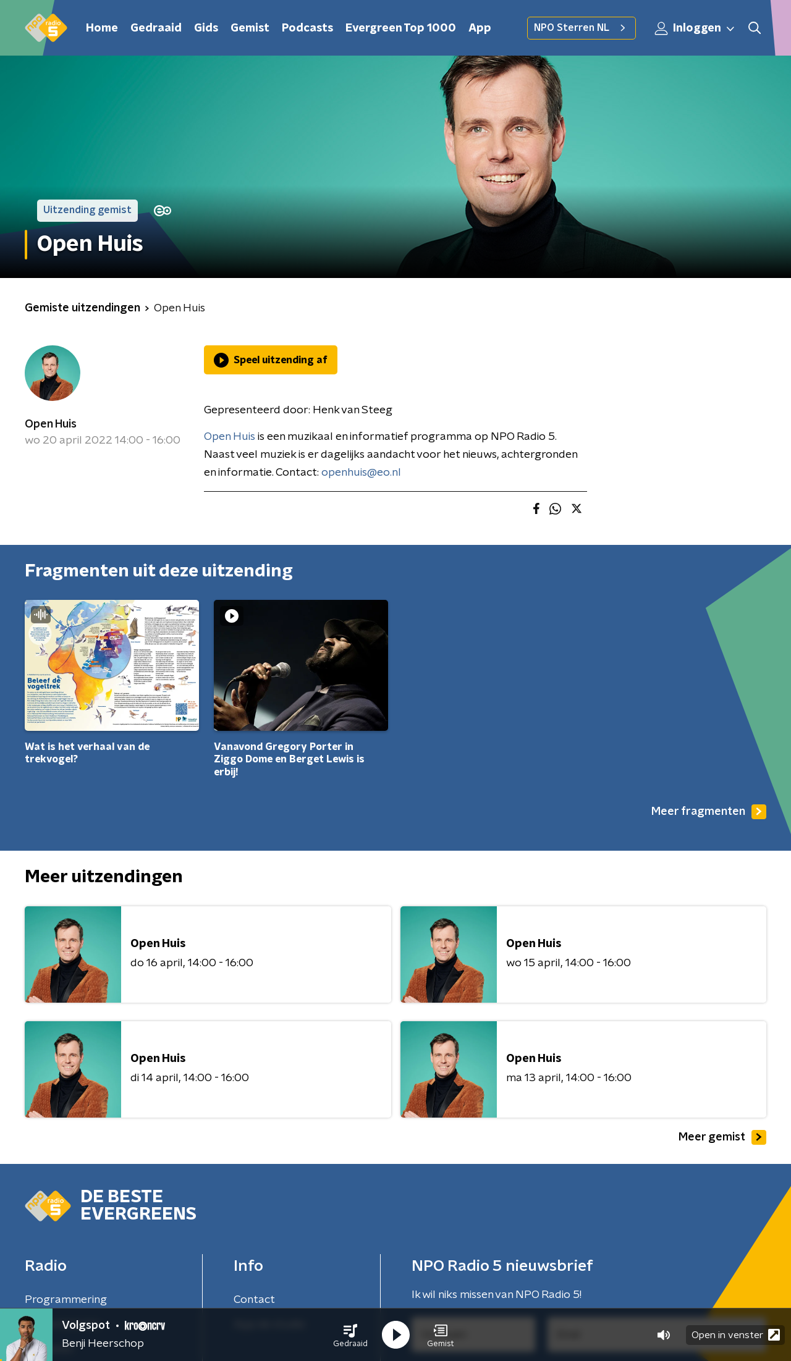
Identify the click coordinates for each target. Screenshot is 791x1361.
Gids (206, 28)
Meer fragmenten (708, 811)
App (479, 28)
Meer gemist (722, 1137)
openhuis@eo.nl (361, 472)
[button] (350, 1335)
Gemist (250, 28)
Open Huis (51, 424)
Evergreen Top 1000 (400, 28)
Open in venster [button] (736, 1335)
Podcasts (307, 28)
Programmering (66, 1299)
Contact (254, 1299)
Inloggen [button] (695, 28)
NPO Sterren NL (581, 28)
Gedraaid (156, 28)
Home (102, 28)
